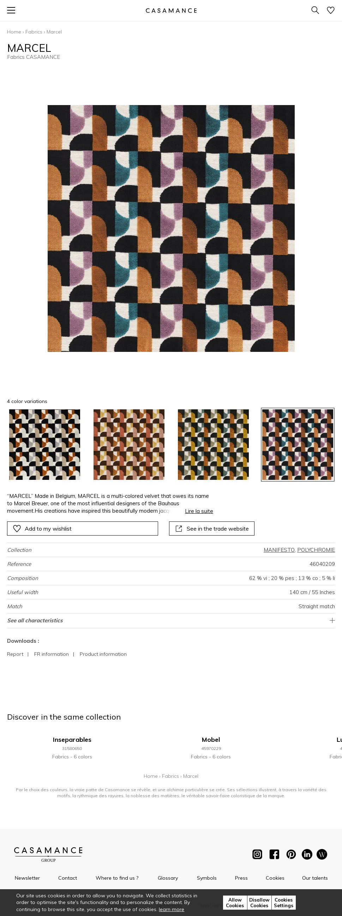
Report (15, 654)
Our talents (315, 878)
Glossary (168, 878)
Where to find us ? (117, 878)
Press (241, 878)
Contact (67, 878)
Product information (103, 654)
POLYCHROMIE (316, 549)
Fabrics (33, 32)
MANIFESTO (279, 549)
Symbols (207, 878)
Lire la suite (199, 511)
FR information (51, 654)
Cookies (275, 878)
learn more (171, 909)
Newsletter (27, 878)
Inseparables (72, 739)
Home (14, 32)
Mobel (211, 739)
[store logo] (170, 10)
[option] (44, 444)
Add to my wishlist (42, 528)
